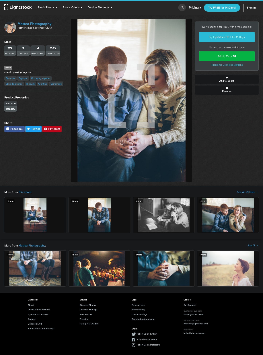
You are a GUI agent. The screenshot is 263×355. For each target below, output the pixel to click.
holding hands (14, 83)
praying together (40, 78)
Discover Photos (88, 304)
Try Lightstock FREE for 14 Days (227, 37)
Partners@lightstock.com (196, 323)
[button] (47, 7)
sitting (42, 83)
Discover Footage (88, 309)
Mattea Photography (34, 23)
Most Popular (86, 314)
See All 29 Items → (248, 192)
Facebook (14, 129)
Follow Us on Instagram (148, 344)
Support (32, 319)
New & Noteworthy (89, 323)
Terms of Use (138, 304)
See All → (253, 245)
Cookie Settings (139, 314)
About (31, 304)
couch (30, 83)
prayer (23, 78)
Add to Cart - (227, 56)
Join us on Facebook (147, 339)
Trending (84, 319)
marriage (56, 83)
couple (10, 78)
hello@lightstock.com (194, 333)
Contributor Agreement (143, 319)
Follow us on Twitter (147, 333)
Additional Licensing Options (227, 65)
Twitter (33, 129)
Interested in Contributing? (41, 328)
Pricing (195, 8)
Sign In (251, 7)
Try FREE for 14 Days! (222, 7)
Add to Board (226, 79)
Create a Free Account (39, 309)
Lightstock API (35, 323)
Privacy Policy (138, 309)
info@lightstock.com (193, 314)
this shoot (25, 192)
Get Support (190, 304)
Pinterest (52, 129)
